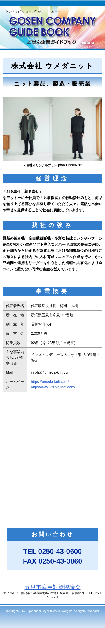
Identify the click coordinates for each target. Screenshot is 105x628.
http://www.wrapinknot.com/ (53, 387)
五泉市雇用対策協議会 (53, 587)
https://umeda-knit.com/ (50, 381)
